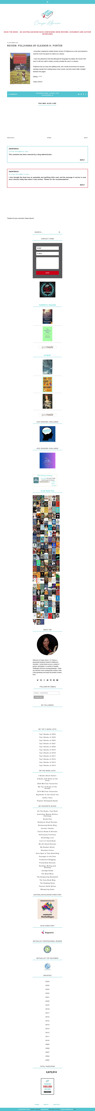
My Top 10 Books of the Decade (47, 787)
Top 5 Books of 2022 (47, 740)
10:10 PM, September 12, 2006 (19, 174)
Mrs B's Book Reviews (47, 844)
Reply (82, 160)
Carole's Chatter (47, 828)
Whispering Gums (47, 889)
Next (86, 137)
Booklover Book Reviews (47, 822)
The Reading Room (47, 883)
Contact (56, 1104)
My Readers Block (47, 847)
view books (54, 485)
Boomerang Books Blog (47, 825)
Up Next (47, 355)
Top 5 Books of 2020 (47, 747)
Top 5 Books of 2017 (47, 756)
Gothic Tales (47, 798)
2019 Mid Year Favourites (47, 791)
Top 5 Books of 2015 (47, 762)
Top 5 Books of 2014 (47, 765)
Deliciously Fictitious (47, 835)
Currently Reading (47, 305)
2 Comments (12, 94)
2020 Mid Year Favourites (47, 783)
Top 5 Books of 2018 (47, 753)
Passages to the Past (47, 856)
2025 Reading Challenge (45, 475)
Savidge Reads (47, 870)
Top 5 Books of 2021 (47, 743)
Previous (10, 137)
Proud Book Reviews (47, 863)
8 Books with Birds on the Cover (47, 779)
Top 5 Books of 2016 (47, 759)
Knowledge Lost (47, 838)
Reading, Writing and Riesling (47, 866)
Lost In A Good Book (47, 841)
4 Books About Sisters (47, 775)
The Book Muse (47, 874)
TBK (74, 1109)
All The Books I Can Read (47, 811)
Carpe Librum (35, 1109)
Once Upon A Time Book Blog (47, 853)
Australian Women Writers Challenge (47, 815)
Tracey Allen (43, 478)
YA (52, 95)
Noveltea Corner (47, 850)
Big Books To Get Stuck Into (47, 794)
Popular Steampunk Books (47, 801)
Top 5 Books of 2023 (47, 737)
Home (49, 137)
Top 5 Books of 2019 (47, 750)
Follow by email (48, 687)
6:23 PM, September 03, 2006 (18, 151)
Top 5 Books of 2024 (47, 734)
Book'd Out (47, 819)
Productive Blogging (47, 859)
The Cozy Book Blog (47, 880)
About (46, 1104)
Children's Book (42, 93)
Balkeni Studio (54, 1109)
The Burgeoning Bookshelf (47, 877)
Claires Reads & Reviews (47, 831)
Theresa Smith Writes (47, 886)
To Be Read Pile (47, 491)
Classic (52, 93)
